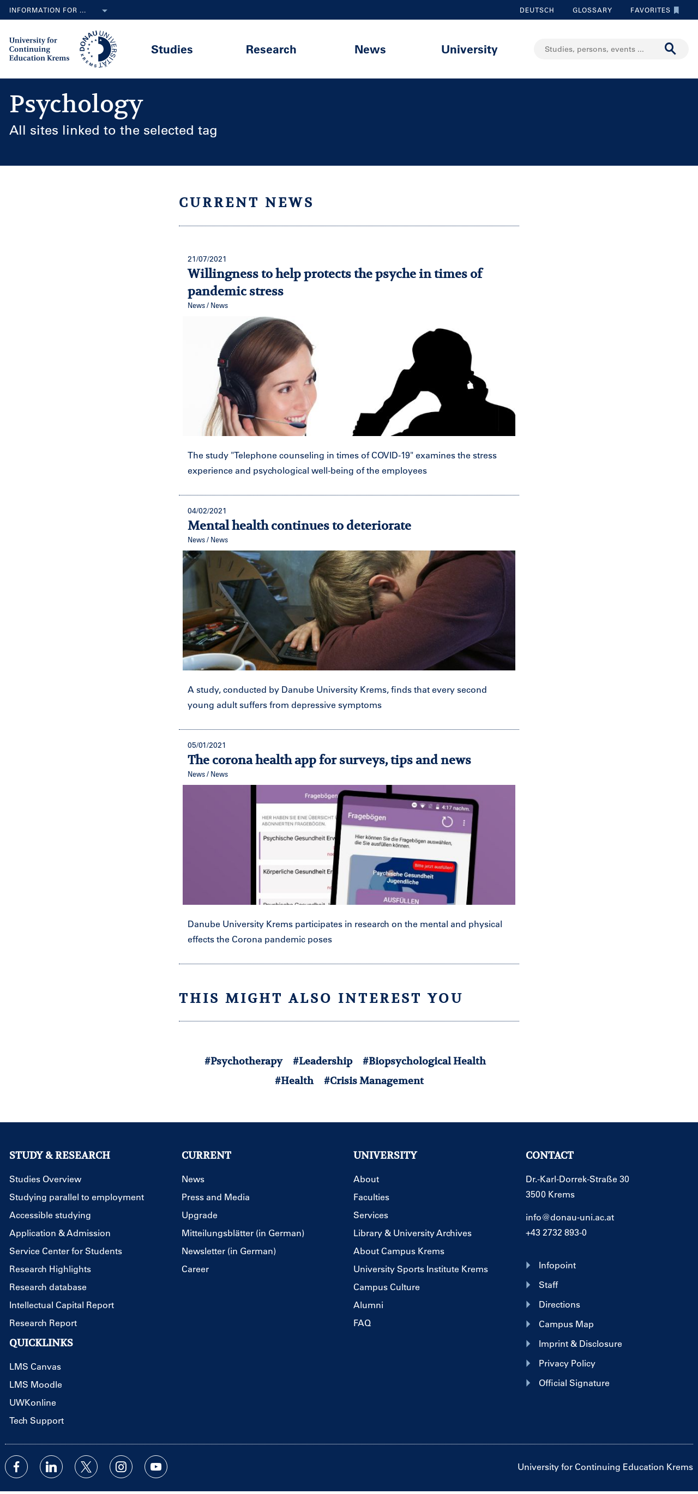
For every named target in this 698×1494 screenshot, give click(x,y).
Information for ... (60, 10)
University (469, 48)
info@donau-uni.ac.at (570, 1217)
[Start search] (671, 49)
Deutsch (537, 9)
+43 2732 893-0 (556, 1232)
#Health (294, 1080)
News (370, 48)
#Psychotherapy (243, 1061)
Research (271, 48)
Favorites (652, 10)
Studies (172, 48)
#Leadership (322, 1061)
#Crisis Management (374, 1080)
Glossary (588, 10)
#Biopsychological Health (424, 1061)
